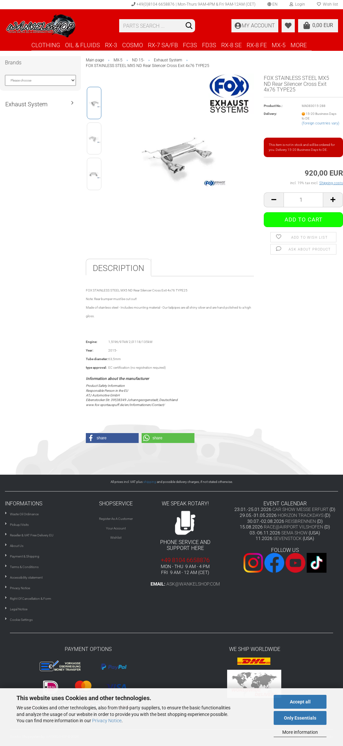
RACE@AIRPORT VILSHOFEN (294, 526)
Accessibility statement (26, 577)
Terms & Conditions (24, 567)
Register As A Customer (116, 519)
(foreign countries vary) (320, 123)
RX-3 (111, 45)
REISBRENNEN (300, 521)
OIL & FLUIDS (82, 45)
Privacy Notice (106, 720)
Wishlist (115, 537)
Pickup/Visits (19, 524)
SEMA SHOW (294, 532)
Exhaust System (26, 104)
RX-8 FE (257, 45)
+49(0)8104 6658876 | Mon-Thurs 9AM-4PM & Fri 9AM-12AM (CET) (193, 4)
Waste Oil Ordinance (24, 514)
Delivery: (270, 114)
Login (297, 4)
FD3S (209, 45)
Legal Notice (18, 609)
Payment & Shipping (24, 556)
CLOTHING (45, 45)
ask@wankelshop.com (193, 584)
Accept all (300, 701)
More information (300, 732)
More (299, 45)
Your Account (116, 528)
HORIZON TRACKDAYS (301, 515)
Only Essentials (300, 718)
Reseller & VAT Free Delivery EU (31, 535)
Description (118, 268)
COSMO (132, 45)
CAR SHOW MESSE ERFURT (300, 509)
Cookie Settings (21, 620)
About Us (16, 546)
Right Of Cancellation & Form (30, 598)
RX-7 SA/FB (163, 45)
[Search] (189, 26)
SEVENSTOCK (287, 538)
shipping (149, 482)
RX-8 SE (231, 45)
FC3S (190, 45)
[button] (112, 438)
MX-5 (279, 45)
